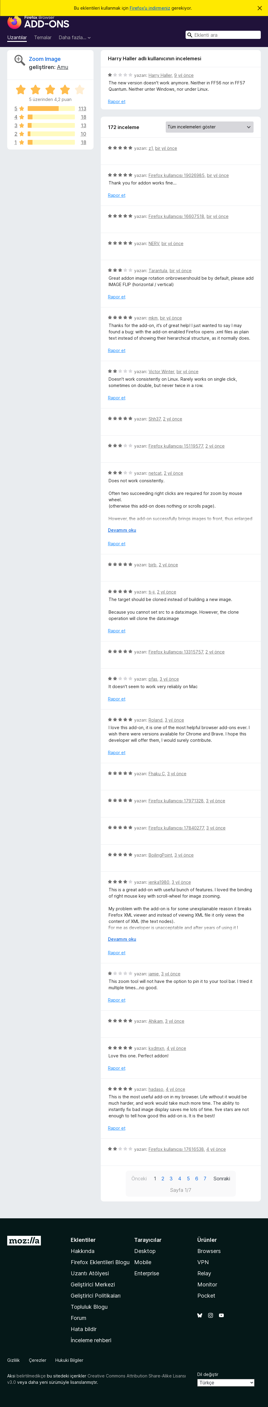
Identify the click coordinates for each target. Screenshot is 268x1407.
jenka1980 (159, 882)
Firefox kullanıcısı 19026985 (177, 175)
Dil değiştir (207, 1374)
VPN (203, 1262)
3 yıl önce (169, 678)
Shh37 (155, 418)
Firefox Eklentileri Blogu (100, 1262)
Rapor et (116, 101)
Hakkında (82, 1251)
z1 (151, 148)
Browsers (209, 1251)
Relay (204, 1273)
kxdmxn (156, 1048)
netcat (155, 473)
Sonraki (222, 1179)
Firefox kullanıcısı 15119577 (176, 446)
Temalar (42, 37)
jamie (154, 973)
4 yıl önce (176, 1048)
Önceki (139, 1179)
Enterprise (146, 1273)
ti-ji (152, 591)
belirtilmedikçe (31, 1375)
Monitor (207, 1284)
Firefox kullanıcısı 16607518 (176, 216)
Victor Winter (161, 371)
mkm (153, 317)
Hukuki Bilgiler (69, 1360)
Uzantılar (17, 37)
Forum (78, 1318)
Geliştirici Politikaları (96, 1295)
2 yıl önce (172, 418)
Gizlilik (13, 1360)
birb (152, 564)
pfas (153, 678)
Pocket (206, 1295)
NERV (154, 243)
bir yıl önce (166, 148)
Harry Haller (160, 75)
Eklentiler (83, 1240)
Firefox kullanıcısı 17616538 (176, 1149)
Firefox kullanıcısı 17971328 (176, 800)
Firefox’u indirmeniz (150, 8)
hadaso (156, 1089)
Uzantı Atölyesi (90, 1273)
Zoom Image (45, 59)
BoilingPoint (160, 855)
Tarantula (158, 270)
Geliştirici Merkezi (93, 1284)
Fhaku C (157, 773)
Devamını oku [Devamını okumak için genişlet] (122, 530)
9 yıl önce (184, 75)
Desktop (145, 1251)
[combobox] (223, 35)
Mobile (142, 1262)
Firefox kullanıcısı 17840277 (176, 827)
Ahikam (156, 1021)
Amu (62, 67)
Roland (155, 719)
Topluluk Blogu (89, 1307)
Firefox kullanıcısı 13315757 (176, 651)
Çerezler (37, 1360)
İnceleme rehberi (91, 1340)
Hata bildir (84, 1329)
